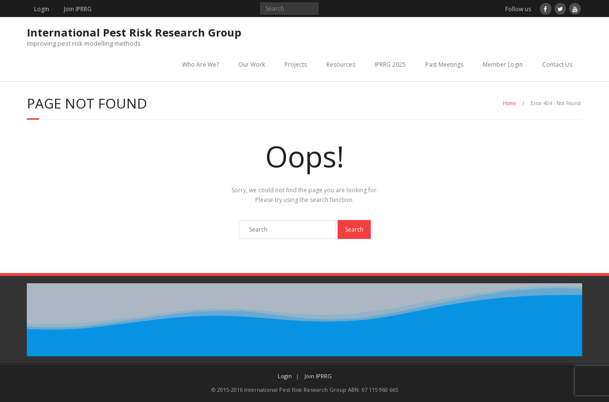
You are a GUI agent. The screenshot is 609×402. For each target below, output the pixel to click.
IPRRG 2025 (390, 64)
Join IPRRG (78, 9)
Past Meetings (444, 64)
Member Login (503, 64)
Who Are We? (200, 64)
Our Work (251, 64)
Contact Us (557, 64)
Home (509, 103)
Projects (296, 64)
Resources (340, 64)
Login (41, 9)
